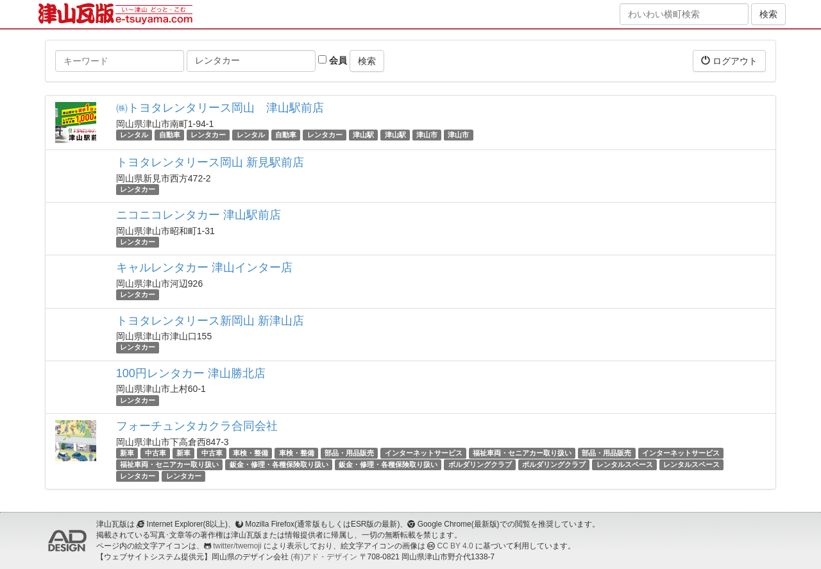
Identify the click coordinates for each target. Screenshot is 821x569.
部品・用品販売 (349, 453)
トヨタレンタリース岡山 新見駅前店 (210, 162)
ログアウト (729, 60)
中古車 (155, 453)
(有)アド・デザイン (324, 556)
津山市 (426, 135)
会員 (332, 60)
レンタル (134, 135)
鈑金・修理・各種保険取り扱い (279, 464)
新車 (127, 453)
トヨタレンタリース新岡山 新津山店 (210, 320)
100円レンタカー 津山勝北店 (191, 373)
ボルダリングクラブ (480, 464)
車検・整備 (250, 453)
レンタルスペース (625, 464)
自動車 (169, 135)
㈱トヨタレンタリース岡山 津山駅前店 (220, 107)
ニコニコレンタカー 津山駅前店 (198, 214)
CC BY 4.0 (455, 545)
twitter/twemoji (237, 545)
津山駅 (363, 135)
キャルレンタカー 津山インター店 (204, 267)
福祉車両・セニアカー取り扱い (522, 453)
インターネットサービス (423, 453)
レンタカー (208, 135)
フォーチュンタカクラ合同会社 (197, 426)
